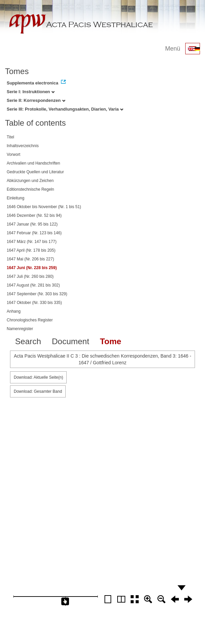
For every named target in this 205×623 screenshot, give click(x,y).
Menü (172, 48)
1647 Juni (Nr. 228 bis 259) (32, 267)
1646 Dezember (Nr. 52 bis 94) (34, 215)
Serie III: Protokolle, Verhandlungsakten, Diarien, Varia (65, 109)
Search (28, 341)
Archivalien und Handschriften (33, 163)
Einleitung (15, 198)
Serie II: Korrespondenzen (36, 100)
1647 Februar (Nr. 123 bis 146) (34, 233)
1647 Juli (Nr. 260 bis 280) (30, 276)
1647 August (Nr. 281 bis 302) (33, 285)
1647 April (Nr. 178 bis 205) (31, 250)
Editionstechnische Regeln (30, 189)
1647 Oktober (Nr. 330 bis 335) (34, 302)
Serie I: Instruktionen (31, 91)
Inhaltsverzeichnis (23, 145)
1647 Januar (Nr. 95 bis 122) (32, 224)
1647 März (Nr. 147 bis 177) (32, 241)
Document (70, 341)
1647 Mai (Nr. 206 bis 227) (30, 259)
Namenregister (20, 328)
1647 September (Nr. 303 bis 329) (37, 294)
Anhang (13, 311)
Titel (10, 137)
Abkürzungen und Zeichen (30, 180)
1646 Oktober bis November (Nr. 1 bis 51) (44, 206)
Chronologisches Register (30, 320)
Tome (110, 341)
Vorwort (13, 154)
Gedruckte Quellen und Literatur (35, 172)
